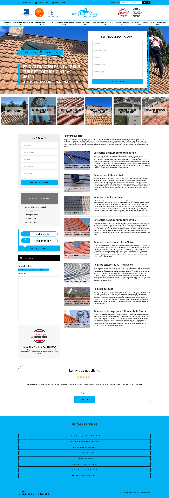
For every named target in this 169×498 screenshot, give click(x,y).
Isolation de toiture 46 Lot (122, 23)
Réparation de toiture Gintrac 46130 (84, 447)
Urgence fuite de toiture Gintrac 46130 (84, 464)
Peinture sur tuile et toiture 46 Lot (64, 23)
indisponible (24, 2)
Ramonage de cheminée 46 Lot (21, 23)
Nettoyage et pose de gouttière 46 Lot (86, 23)
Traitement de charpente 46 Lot (139, 23)
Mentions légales (145, 493)
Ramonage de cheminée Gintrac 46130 (84, 475)
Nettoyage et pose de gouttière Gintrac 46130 (84, 442)
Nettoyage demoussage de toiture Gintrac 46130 (84, 436)
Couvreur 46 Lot (7, 23)
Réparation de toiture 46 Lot (105, 23)
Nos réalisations (29, 52)
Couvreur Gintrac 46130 (84, 459)
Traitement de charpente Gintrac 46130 (84, 470)
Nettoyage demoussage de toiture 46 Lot (42, 23)
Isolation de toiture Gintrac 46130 (84, 453)
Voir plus (84, 399)
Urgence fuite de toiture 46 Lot (158, 23)
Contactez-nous (52, 52)
